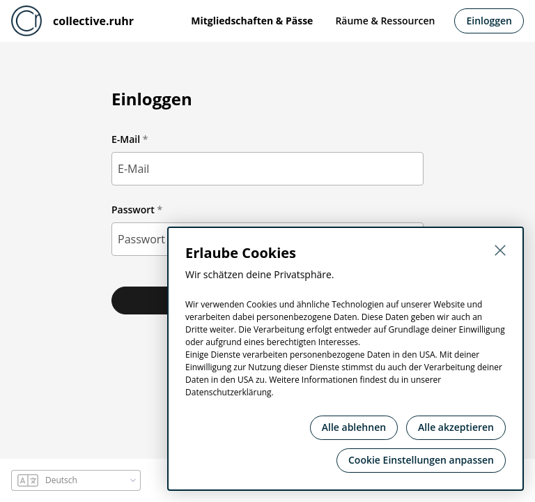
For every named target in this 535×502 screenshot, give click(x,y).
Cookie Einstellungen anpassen (421, 459)
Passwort (133, 209)
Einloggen (489, 20)
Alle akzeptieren (456, 427)
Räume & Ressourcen (385, 20)
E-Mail (125, 139)
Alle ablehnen (354, 427)
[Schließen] (500, 250)
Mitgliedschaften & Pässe (252, 20)
